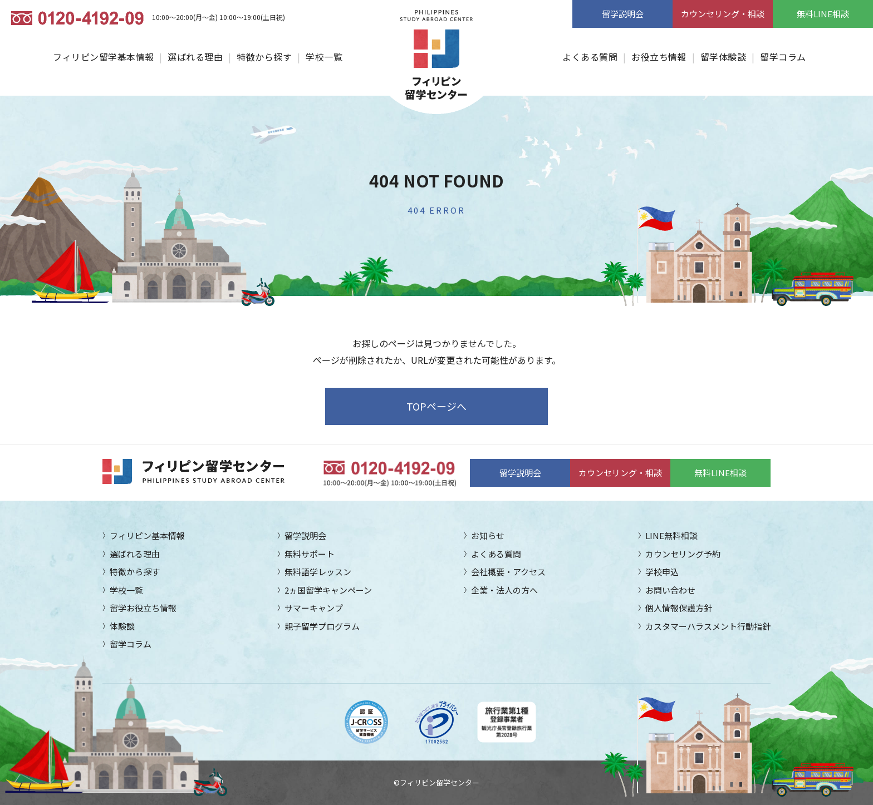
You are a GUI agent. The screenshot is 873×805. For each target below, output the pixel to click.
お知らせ (487, 535)
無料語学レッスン (318, 571)
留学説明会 (623, 13)
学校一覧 (324, 56)
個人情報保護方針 (678, 608)
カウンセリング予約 (682, 554)
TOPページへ (436, 406)
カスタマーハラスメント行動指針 (708, 626)
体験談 (122, 626)
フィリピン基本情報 (147, 535)
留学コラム (783, 56)
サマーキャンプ (314, 608)
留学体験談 (723, 56)
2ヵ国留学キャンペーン (328, 590)
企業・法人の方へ (504, 590)
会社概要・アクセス (508, 571)
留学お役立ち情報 (143, 608)
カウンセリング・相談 (722, 13)
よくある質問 (589, 56)
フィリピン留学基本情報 (103, 56)
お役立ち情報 (658, 56)
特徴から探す (264, 56)
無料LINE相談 (823, 13)
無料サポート (310, 554)
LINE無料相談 (671, 535)
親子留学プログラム (322, 626)
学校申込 (662, 571)
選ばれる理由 (195, 56)
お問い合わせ (670, 590)
